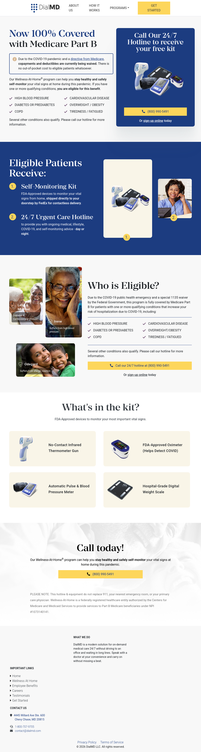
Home (16, 676)
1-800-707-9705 (22, 726)
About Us (74, 8)
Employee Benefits (25, 686)
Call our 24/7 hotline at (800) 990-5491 (139, 365)
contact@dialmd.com (25, 730)
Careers (17, 691)
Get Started (154, 8)
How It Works (94, 8)
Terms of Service (111, 742)
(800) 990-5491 (155, 111)
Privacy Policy (87, 742)
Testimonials (21, 695)
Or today (155, 121)
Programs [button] (118, 8)
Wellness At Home (24, 681)
